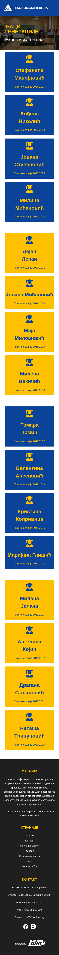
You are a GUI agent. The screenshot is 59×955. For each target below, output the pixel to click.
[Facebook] (25, 926)
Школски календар (29, 856)
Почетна (29, 835)
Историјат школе (29, 845)
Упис (29, 861)
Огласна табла (29, 866)
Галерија (29, 851)
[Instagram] (33, 926)
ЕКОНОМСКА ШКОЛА (31, 8)
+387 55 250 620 (35, 902)
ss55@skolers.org (34, 917)
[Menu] (54, 7)
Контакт (29, 840)
